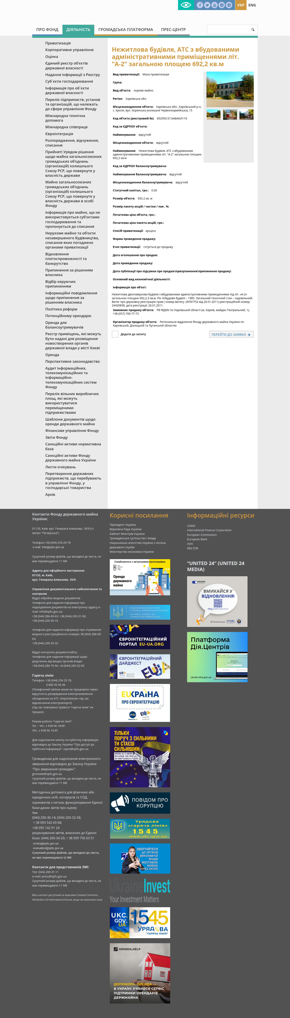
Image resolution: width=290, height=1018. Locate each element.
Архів (50, 494)
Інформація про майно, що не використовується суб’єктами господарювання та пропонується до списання (72, 219)
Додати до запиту (133, 334)
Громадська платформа (125, 29)
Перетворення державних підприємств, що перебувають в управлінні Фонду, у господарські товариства (73, 480)
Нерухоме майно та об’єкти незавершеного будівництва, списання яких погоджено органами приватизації (72, 240)
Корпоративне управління (69, 49)
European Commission (202, 535)
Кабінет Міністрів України (127, 534)
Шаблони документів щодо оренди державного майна (70, 421)
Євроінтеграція (59, 133)
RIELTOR (192, 548)
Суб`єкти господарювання (69, 81)
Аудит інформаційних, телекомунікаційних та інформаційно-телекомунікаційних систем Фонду (71, 377)
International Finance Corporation (209, 530)
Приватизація (58, 43)
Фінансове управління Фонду (72, 430)
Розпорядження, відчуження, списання (72, 142)
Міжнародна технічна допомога (65, 118)
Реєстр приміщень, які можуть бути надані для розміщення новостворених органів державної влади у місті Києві (73, 340)
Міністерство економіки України (132, 552)
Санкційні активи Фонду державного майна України (70, 457)
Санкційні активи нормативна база (73, 446)
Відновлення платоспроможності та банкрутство (66, 259)
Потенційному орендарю (68, 315)
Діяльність (78, 29)
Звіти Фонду (56, 437)
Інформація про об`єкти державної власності (67, 90)
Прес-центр (173, 29)
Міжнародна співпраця (66, 126)
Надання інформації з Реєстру (72, 74)
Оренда (52, 354)
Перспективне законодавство (72, 361)
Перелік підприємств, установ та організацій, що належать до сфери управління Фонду (72, 104)
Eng (252, 5)
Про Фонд (47, 29)
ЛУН (190, 544)
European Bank (197, 539)
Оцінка (51, 56)
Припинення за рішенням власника (69, 272)
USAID (191, 526)
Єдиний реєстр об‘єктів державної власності (66, 65)
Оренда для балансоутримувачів (64, 325)
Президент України (123, 525)
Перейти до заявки (231, 334)
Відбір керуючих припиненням (60, 284)
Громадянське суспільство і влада (133, 538)
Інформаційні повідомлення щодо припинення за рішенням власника (71, 298)
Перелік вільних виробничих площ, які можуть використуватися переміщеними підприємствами (72, 403)
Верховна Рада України (126, 529)
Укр (240, 5)
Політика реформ (61, 309)
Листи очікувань (60, 466)
